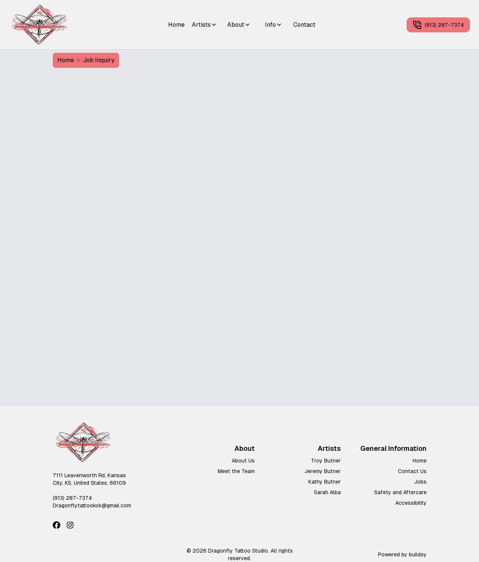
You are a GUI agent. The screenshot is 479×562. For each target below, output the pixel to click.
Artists (204, 24)
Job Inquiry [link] (99, 60)
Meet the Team (236, 471)
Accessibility (411, 503)
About (239, 24)
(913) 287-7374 (438, 24)
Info (273, 24)
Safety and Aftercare (400, 492)
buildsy (418, 554)
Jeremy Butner (323, 471)
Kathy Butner (324, 482)
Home (176, 24)
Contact (304, 24)
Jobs (420, 482)
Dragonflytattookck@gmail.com (92, 505)
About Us (243, 461)
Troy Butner (326, 461)
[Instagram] (70, 525)
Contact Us (412, 471)
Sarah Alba (327, 492)
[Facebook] (56, 525)
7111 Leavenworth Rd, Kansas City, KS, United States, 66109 (89, 479)
